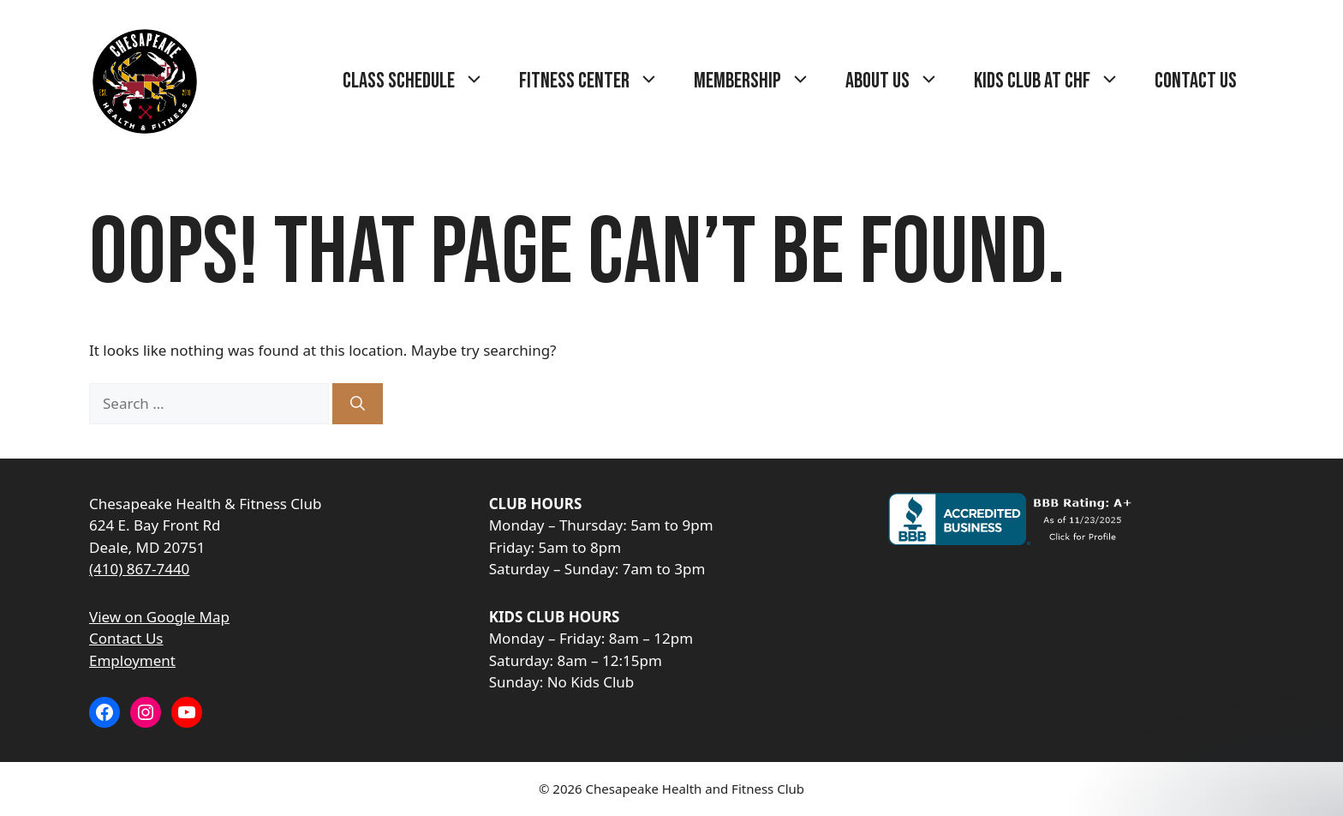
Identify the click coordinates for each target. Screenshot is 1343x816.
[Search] (357, 403)
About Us (901, 81)
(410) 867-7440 (139, 569)
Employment (132, 660)
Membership (761, 81)
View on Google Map (159, 617)
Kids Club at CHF (1055, 81)
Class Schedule (422, 81)
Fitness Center (598, 81)
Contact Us (1196, 81)
